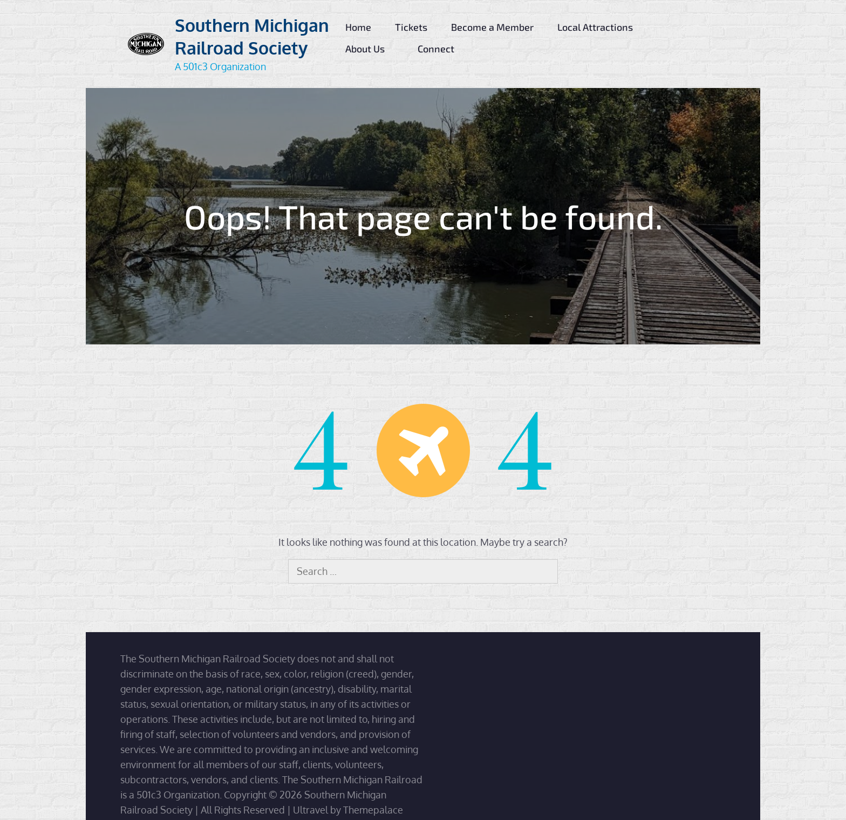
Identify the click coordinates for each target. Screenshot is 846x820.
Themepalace (373, 810)
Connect (440, 49)
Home (358, 27)
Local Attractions (599, 27)
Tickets (411, 27)
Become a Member (492, 27)
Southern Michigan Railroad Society (252, 36)
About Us (369, 49)
